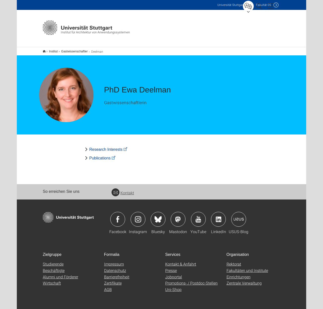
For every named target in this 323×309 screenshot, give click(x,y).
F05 (263, 5)
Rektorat (234, 260)
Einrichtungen (239, 273)
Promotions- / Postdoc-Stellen (191, 279)
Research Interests (105, 146)
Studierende (53, 260)
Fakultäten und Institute (247, 267)
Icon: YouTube (198, 216)
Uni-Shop (173, 286)
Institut (50, 49)
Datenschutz (115, 267)
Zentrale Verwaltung (244, 279)
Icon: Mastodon (178, 216)
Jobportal (173, 273)
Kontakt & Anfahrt (180, 260)
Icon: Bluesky (158, 216)
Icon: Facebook (117, 216)
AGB (108, 286)
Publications (100, 155)
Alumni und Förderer (60, 273)
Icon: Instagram (138, 216)
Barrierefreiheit (116, 273)
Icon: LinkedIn (218, 216)
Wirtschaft (52, 279)
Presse (171, 267)
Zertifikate (113, 279)
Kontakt (123, 189)
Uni (230, 5)
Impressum (114, 260)
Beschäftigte (54, 267)
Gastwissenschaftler (71, 49)
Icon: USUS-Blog (238, 216)
